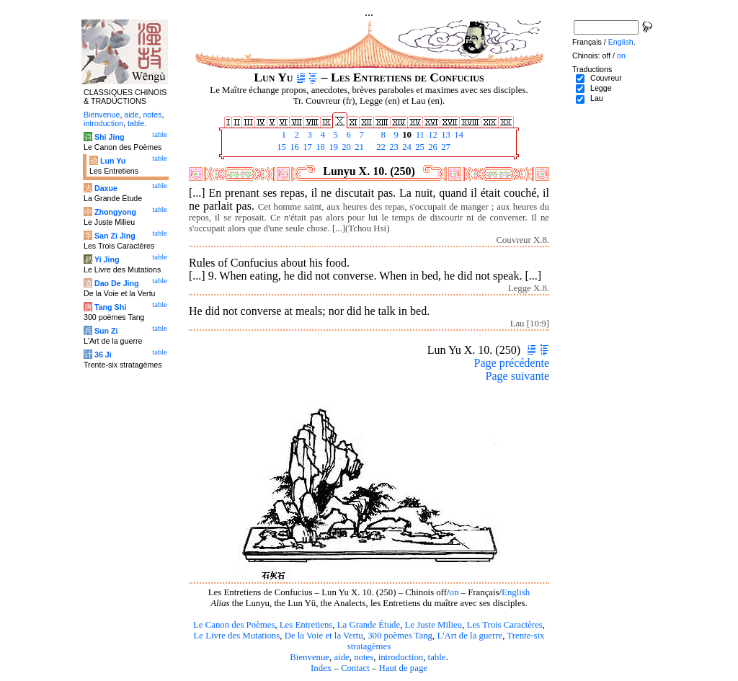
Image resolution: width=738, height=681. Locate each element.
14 (457, 135)
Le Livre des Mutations (236, 636)
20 (345, 147)
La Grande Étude (368, 625)
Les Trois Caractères (505, 625)
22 (380, 147)
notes (363, 657)
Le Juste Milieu (434, 625)
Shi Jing (109, 137)
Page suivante (517, 376)
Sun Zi (106, 330)
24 (406, 147)
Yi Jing (107, 259)
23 (393, 147)
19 (332, 147)
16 (293, 147)
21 (358, 147)
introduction (401, 657)
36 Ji (103, 354)
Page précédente (511, 363)
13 (444, 135)
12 (431, 135)
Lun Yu (112, 160)
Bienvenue (309, 657)
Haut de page (403, 668)
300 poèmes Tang (400, 636)
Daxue (105, 188)
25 (418, 147)
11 (418, 135)
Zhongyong (115, 212)
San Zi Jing (114, 235)
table (437, 657)
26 (431, 147)
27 (444, 147)
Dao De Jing (116, 283)
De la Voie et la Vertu (324, 636)
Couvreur (606, 78)
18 (319, 147)
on (454, 592)
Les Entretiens (306, 625)
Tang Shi (110, 307)
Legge (601, 88)
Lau (596, 98)
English (516, 592)
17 (306, 147)
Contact (355, 668)
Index (321, 668)
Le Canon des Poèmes (234, 625)
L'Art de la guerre (469, 636)
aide (341, 657)
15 (280, 147)
